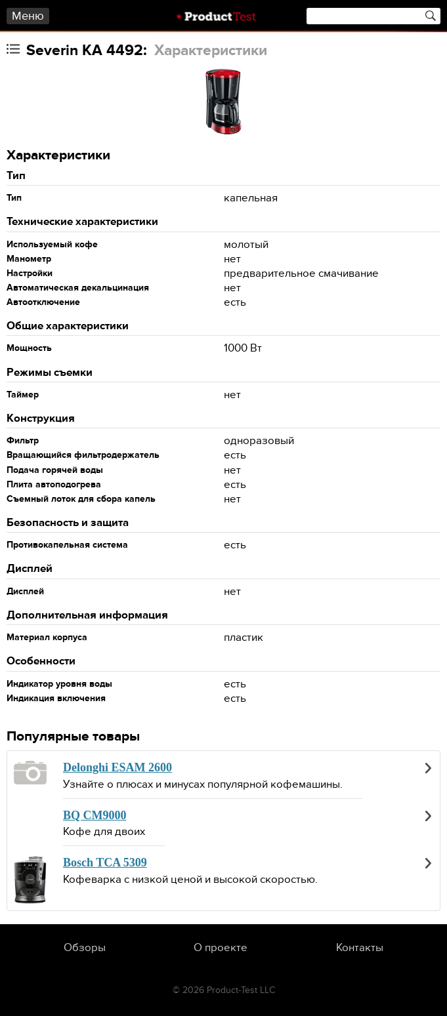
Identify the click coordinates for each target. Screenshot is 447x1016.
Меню (28, 16)
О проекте (220, 947)
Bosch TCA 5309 (105, 862)
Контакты (359, 947)
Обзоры (85, 947)
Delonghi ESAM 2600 (117, 767)
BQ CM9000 (95, 815)
